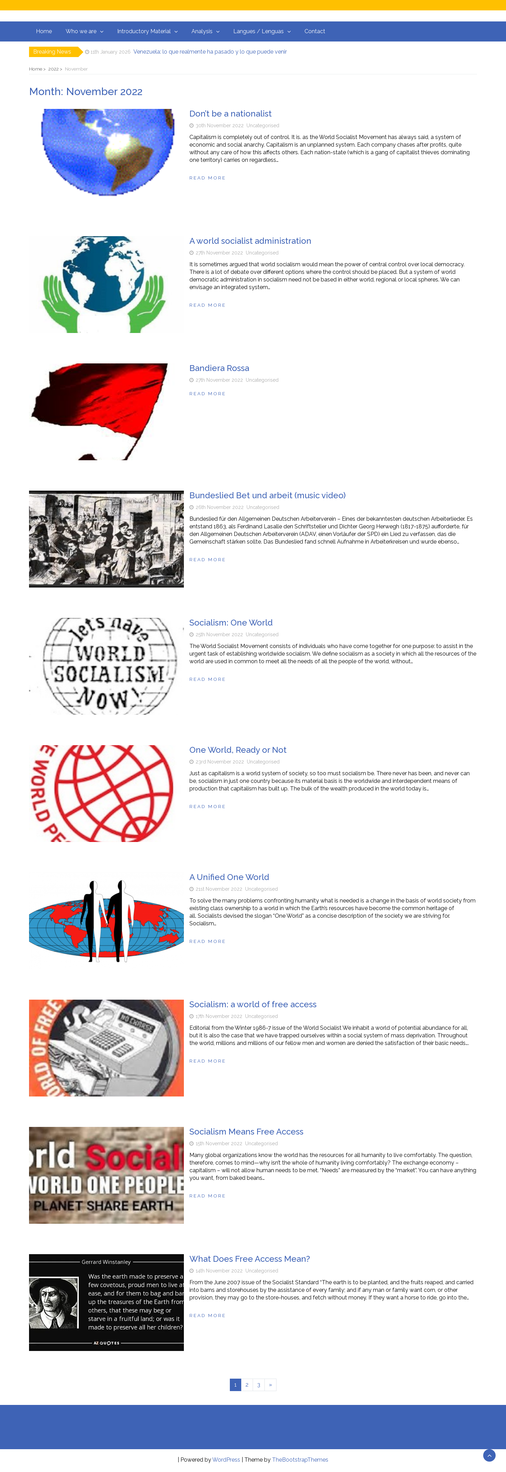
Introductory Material (144, 31)
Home (44, 31)
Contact (314, 31)
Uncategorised (262, 125)
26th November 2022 (220, 507)
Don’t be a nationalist (230, 114)
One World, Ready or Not (238, 750)
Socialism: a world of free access (253, 1004)
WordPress (226, 1459)
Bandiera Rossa (219, 368)
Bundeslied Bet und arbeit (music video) (267, 495)
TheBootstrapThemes (300, 1459)
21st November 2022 (219, 889)
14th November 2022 (219, 1271)
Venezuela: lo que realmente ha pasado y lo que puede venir (210, 51)
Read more (207, 177)
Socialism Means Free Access (246, 1132)
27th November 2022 (219, 253)
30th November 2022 (220, 125)
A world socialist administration (250, 241)
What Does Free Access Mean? (249, 1259)
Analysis (202, 31)
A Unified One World (229, 877)
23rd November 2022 (220, 762)
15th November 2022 (219, 1143)
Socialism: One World (231, 623)
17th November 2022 (219, 1016)
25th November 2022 (219, 634)
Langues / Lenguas (258, 31)
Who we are (81, 31)
